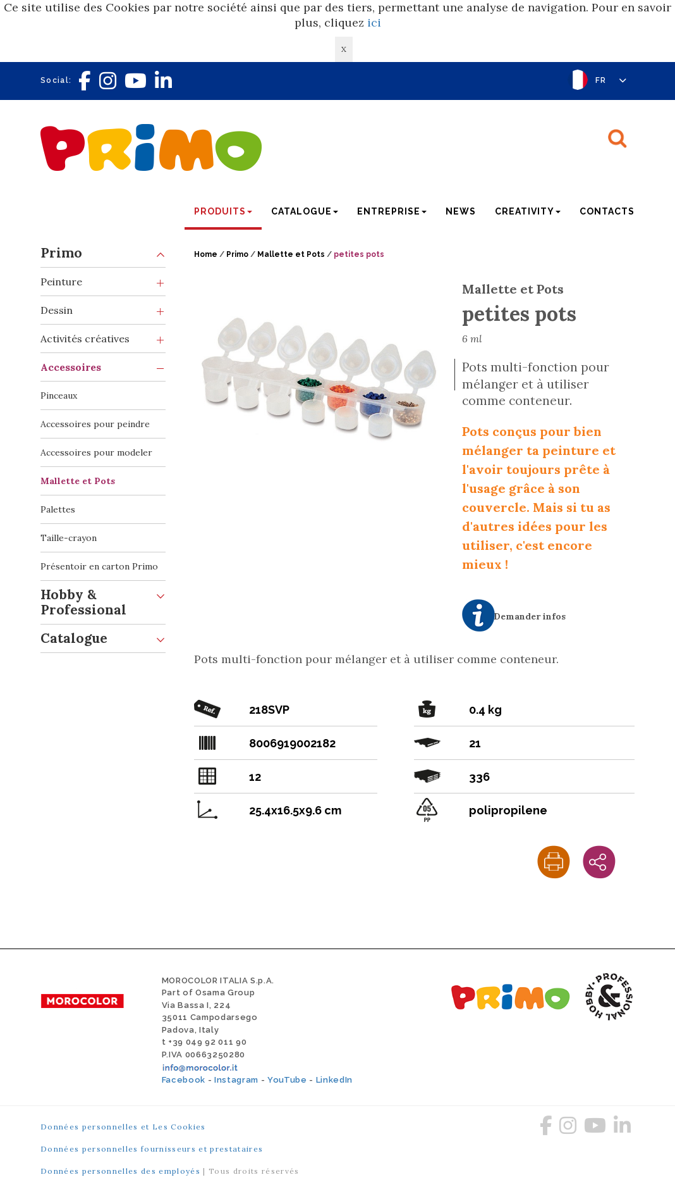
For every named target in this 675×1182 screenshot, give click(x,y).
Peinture (103, 282)
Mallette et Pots (77, 481)
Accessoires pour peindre (95, 424)
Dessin (103, 310)
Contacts (607, 211)
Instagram (236, 1080)
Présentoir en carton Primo (99, 566)
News (461, 211)
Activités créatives (103, 339)
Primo (103, 253)
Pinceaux (58, 395)
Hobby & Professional (103, 599)
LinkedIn (334, 1080)
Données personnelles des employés (120, 1171)
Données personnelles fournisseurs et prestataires (151, 1149)
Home (205, 254)
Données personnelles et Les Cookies (123, 1126)
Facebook (183, 1080)
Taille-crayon (68, 538)
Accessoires (103, 367)
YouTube (287, 1080)
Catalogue (103, 639)
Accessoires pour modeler (96, 452)
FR (611, 80)
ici (374, 22)
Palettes (57, 509)
